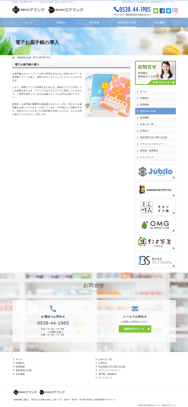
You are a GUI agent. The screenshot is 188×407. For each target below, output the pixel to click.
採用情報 (144, 104)
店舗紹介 (144, 97)
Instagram (175, 11)
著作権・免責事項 (149, 150)
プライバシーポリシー (151, 143)
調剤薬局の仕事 (148, 110)
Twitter (168, 11)
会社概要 (144, 117)
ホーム (143, 90)
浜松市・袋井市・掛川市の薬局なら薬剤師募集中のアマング (90, 399)
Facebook (162, 11)
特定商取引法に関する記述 (153, 136)
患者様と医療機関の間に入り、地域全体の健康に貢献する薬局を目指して (44, 2)
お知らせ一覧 (146, 123)
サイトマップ (146, 156)
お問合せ (144, 130)
